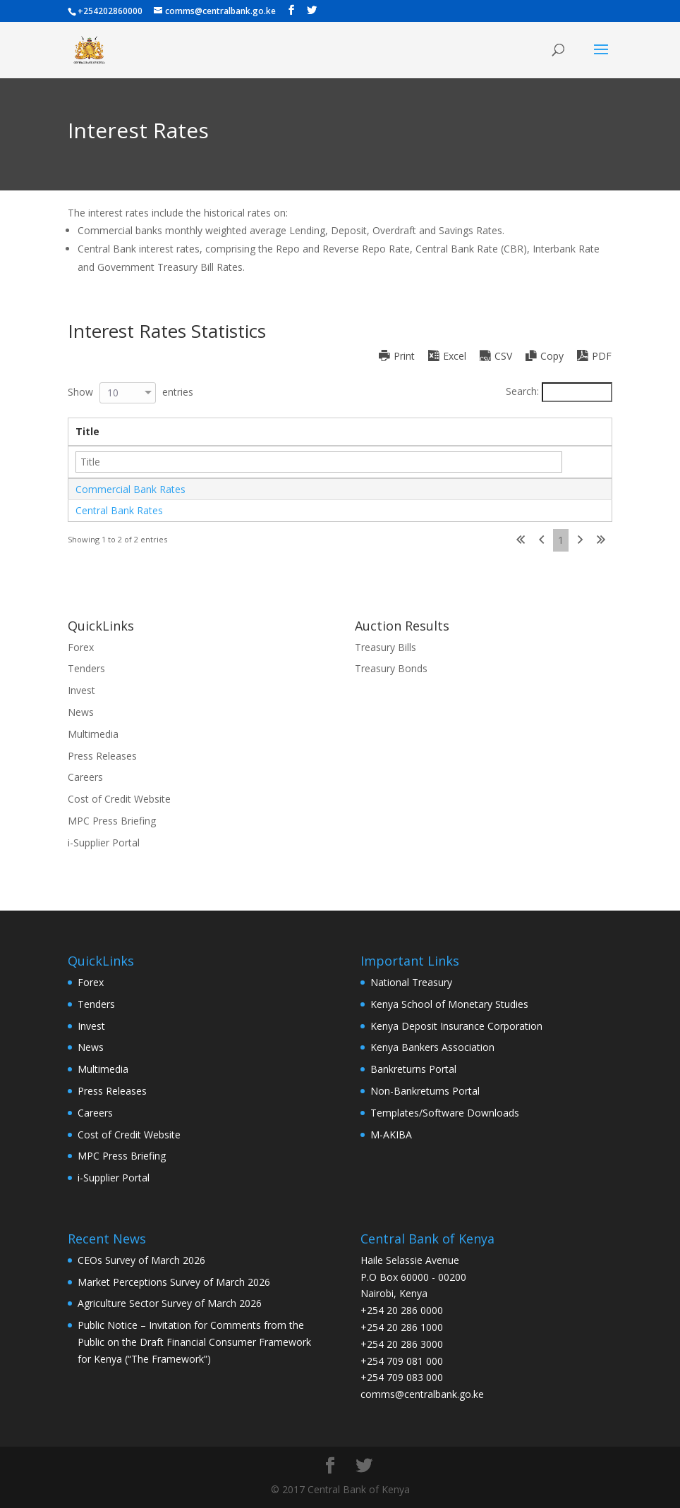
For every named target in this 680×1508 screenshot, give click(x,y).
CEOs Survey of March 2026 (141, 1260)
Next (580, 540)
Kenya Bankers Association (432, 1047)
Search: (559, 391)
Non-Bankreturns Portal (425, 1090)
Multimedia (93, 734)
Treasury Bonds (391, 668)
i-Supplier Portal (104, 842)
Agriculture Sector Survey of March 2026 (170, 1303)
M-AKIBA (391, 1134)
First (520, 540)
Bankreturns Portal (413, 1069)
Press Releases (102, 755)
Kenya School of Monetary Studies (449, 1004)
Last (601, 540)
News (81, 712)
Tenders (86, 668)
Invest (81, 690)
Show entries (130, 392)
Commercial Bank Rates (130, 489)
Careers (85, 777)
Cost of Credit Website (119, 798)
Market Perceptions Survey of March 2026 (174, 1282)
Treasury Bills (385, 647)
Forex (81, 647)
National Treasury (411, 982)
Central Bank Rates (119, 510)
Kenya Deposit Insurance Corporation (456, 1026)
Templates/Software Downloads (444, 1112)
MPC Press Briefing (112, 820)
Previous (541, 540)
